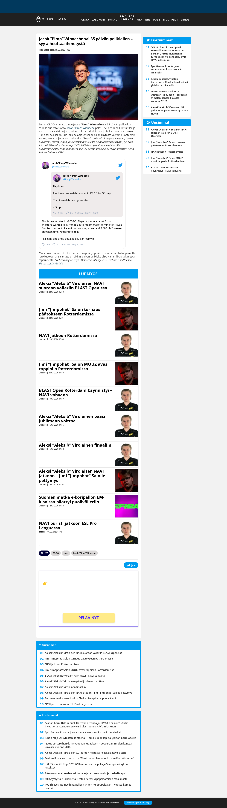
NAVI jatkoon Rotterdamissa (68, 335)
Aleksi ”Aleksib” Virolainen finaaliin (75, 445)
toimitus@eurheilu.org (138, 802)
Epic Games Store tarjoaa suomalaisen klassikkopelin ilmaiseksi (83, 732)
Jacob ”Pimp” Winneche (81, 128)
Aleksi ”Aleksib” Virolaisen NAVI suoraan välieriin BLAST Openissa (73, 285)
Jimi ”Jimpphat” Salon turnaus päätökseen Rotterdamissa (69, 311)
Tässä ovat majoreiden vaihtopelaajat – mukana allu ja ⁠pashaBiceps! (85, 773)
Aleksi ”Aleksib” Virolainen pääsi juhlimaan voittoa (72, 418)
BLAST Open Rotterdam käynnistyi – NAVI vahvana (75, 392)
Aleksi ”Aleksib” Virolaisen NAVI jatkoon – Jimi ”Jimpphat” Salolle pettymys (72, 475)
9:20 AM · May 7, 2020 (86, 212)
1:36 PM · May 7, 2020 (73, 244)
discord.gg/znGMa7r (51, 263)
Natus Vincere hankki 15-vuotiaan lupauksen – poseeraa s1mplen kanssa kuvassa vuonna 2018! (88, 745)
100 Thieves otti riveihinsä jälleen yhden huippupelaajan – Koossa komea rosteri (88, 786)
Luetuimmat (50, 715)
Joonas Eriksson (47, 49)
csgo (66, 553)
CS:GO (85, 19)
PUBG (156, 19)
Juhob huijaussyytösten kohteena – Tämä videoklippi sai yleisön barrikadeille (90, 738)
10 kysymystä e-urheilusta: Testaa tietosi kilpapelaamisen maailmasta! (86, 779)
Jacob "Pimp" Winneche (84, 553)
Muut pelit (170, 19)
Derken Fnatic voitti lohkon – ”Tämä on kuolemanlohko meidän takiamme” (89, 758)
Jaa (131, 565)
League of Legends (127, 18)
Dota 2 (112, 19)
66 (69, 213)
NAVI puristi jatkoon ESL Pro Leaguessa (68, 525)
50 (55, 244)
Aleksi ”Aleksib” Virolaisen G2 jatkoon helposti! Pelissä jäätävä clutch (85, 752)
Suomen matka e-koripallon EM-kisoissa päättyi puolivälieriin (71, 499)
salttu (42, 531)
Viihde (185, 19)
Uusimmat (49, 645)
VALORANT (98, 19)
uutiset (43, 291)
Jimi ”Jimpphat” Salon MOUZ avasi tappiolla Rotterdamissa (74, 366)
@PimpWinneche (60, 166)
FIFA (139, 19)
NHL (147, 19)
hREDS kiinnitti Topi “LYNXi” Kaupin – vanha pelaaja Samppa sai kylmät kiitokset (87, 765)
